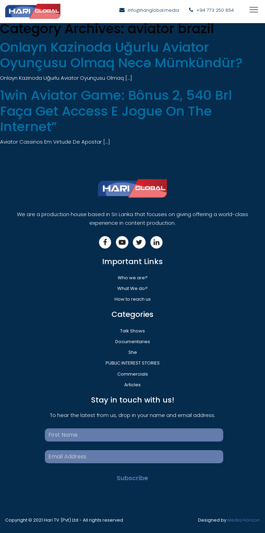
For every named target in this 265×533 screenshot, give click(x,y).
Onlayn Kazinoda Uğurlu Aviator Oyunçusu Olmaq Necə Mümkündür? (121, 55)
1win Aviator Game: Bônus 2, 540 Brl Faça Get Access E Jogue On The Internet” (116, 111)
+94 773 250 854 (215, 10)
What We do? (132, 288)
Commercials (132, 374)
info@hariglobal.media (153, 10)
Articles (132, 384)
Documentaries (132, 341)
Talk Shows (132, 331)
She (132, 352)
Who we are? (133, 277)
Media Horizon (243, 520)
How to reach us (133, 299)
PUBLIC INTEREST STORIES (133, 363)
